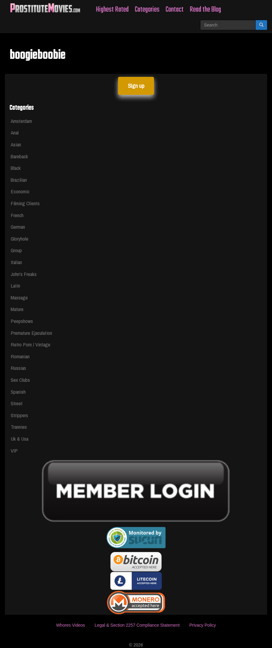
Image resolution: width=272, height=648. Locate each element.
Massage (19, 297)
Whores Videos (70, 625)
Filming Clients (25, 203)
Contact (175, 9)
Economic (20, 191)
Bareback (19, 156)
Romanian (20, 356)
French (17, 215)
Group (16, 250)
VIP (14, 450)
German (18, 226)
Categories (147, 9)
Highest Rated (112, 9)
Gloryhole (19, 238)
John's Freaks (24, 273)
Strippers (19, 415)
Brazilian (19, 179)
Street (17, 403)
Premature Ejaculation (31, 332)
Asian (16, 144)
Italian (16, 262)
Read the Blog (205, 9)
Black (16, 167)
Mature (17, 309)
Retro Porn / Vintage (30, 344)
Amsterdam (21, 120)
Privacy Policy (202, 625)
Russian (18, 367)
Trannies (19, 426)
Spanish (18, 391)
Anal (15, 132)
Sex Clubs (20, 379)
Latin (15, 285)
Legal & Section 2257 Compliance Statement (137, 625)
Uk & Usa (19, 438)
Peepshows (22, 320)
